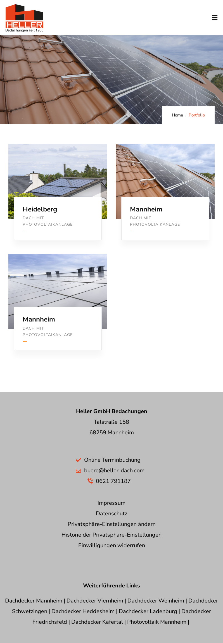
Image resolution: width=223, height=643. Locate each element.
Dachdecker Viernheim (95, 600)
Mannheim (146, 209)
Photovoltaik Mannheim (156, 622)
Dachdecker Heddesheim (83, 611)
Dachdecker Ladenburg (148, 611)
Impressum (111, 503)
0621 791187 (113, 481)
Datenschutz (111, 513)
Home (177, 115)
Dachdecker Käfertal (97, 622)
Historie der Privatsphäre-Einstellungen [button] (111, 535)
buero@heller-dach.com (114, 470)
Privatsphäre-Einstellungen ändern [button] (112, 524)
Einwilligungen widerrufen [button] (111, 545)
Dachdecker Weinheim (155, 600)
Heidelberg (40, 209)
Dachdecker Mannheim (33, 600)
